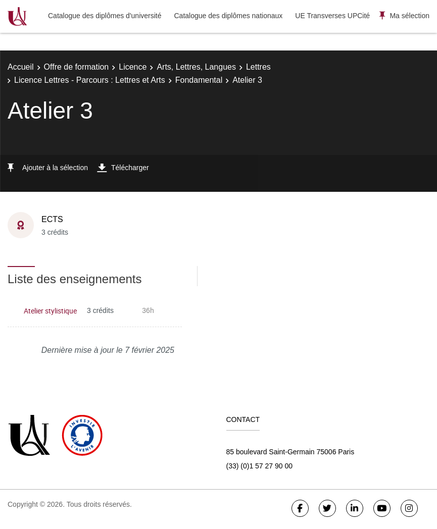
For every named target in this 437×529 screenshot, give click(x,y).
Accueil (21, 67)
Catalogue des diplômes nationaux (228, 16)
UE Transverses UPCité (332, 16)
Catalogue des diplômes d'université (104, 16)
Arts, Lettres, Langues (196, 67)
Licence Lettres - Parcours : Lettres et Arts (89, 80)
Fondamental (198, 80)
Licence (133, 67)
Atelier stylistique (50, 310)
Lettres (258, 67)
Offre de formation (76, 67)
